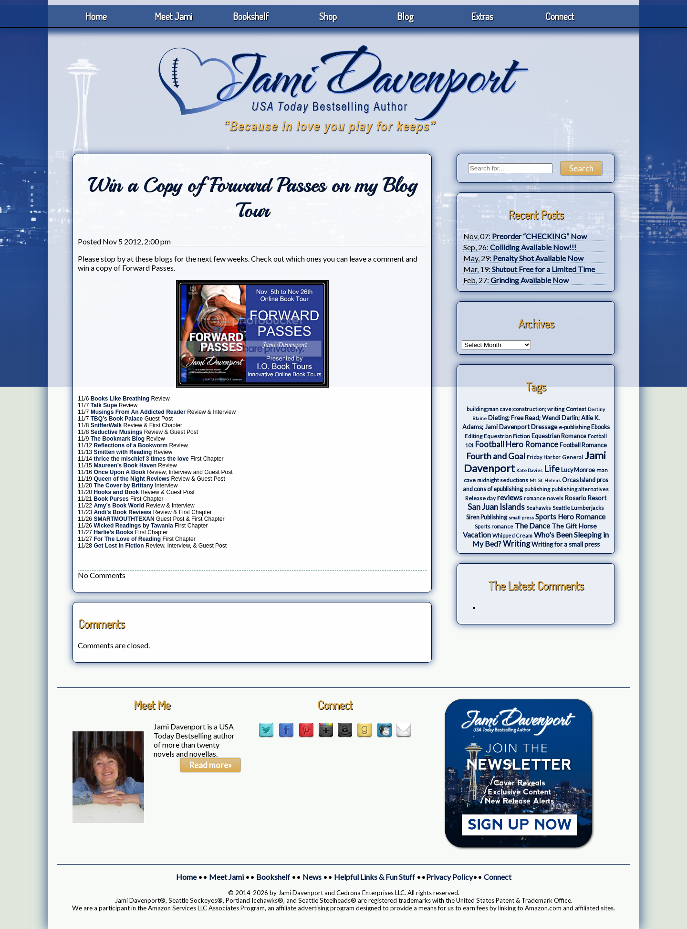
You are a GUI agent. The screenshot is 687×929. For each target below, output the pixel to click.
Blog (405, 16)
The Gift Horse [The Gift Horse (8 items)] (574, 526)
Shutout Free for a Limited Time (543, 269)
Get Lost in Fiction (120, 545)
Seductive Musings (117, 432)
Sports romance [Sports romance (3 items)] (494, 526)
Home (96, 16)
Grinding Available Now (529, 280)
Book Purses (111, 499)
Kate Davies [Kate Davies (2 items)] (529, 470)
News (312, 876)
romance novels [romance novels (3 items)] (543, 498)
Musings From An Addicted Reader (139, 412)
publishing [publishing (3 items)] (537, 489)
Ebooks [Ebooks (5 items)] (600, 427)
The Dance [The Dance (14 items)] (532, 525)
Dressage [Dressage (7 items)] (544, 427)
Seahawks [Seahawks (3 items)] (538, 508)
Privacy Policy (449, 876)
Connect (559, 16)
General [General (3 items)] (572, 457)
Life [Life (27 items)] (552, 469)
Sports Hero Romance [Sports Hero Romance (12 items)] (570, 516)
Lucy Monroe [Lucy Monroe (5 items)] (578, 470)
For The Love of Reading (128, 539)
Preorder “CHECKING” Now (539, 236)
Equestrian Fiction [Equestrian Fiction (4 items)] (507, 436)
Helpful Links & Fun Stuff (374, 876)
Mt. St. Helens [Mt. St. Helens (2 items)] (545, 480)
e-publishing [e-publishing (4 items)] (574, 427)
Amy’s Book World (120, 505)
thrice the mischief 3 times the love (141, 458)
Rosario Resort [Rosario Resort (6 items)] (585, 498)
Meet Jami (173, 16)
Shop (328, 16)
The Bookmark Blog (118, 438)
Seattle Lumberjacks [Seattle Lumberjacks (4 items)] (578, 507)
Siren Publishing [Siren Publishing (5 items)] (486, 517)
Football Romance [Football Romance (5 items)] (583, 445)
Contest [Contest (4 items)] (576, 408)
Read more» (210, 765)
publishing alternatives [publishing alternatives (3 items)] (580, 489)
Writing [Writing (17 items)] (516, 544)
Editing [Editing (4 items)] (473, 436)
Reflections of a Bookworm (130, 445)
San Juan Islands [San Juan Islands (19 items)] (496, 507)
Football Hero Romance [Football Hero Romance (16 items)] (516, 444)
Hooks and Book (117, 492)
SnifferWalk (106, 425)
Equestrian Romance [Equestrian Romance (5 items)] (558, 436)
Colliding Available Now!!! (533, 247)
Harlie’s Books (114, 532)
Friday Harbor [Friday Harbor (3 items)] (544, 457)
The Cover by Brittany (124, 485)
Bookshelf (251, 16)
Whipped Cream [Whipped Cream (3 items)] (512, 535)
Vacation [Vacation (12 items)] (477, 534)
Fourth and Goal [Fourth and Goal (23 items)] (495, 456)
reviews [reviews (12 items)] (509, 497)
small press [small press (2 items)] (521, 517)
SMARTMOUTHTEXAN (125, 519)
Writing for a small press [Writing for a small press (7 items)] (565, 544)
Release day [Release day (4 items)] (480, 498)
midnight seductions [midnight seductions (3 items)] (502, 480)
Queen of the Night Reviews (132, 478)
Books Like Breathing (120, 398)
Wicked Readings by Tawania (134, 525)
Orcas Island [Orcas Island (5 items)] (578, 480)
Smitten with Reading (123, 452)
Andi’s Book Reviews (122, 512)
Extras (482, 16)
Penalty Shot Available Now (538, 258)
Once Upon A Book (120, 472)
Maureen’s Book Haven (125, 465)
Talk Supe (105, 405)
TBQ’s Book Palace (118, 418)
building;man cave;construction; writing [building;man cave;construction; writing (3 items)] (515, 409)
